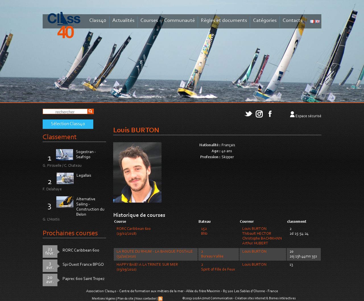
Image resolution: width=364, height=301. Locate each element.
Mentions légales (103, 298)
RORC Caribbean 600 (81, 250)
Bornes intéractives (282, 298)
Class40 (97, 20)
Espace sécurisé (308, 116)
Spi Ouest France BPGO (83, 265)
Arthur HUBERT (255, 244)
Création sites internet (250, 298)
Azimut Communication (216, 298)
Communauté (179, 20)
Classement (60, 137)
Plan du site (125, 298)
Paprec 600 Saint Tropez (84, 279)
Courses (149, 20)
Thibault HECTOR (256, 234)
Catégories (265, 20)
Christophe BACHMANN (262, 239)
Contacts (293, 20)
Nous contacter (145, 298)
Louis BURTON (254, 229)
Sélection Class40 (68, 124)
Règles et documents (224, 20)
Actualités (123, 20)
